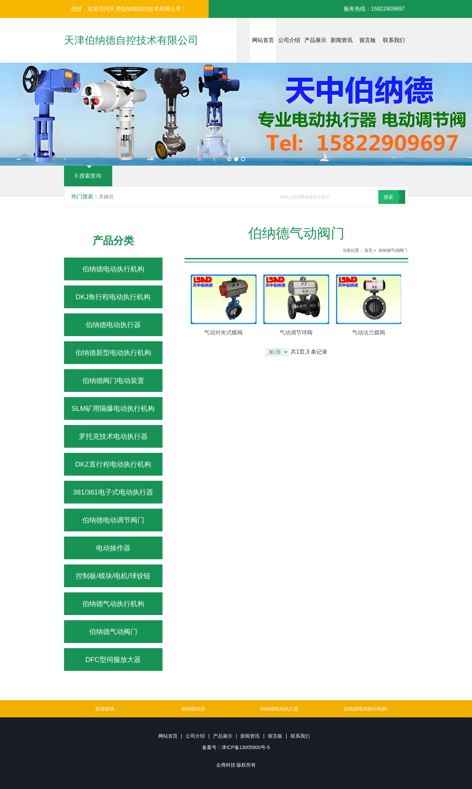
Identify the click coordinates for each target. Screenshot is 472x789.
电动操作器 (113, 548)
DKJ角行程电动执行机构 (113, 297)
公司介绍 (289, 40)
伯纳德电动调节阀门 (113, 520)
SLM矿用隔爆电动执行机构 (113, 408)
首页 (368, 250)
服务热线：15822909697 (374, 9)
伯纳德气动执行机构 (113, 604)
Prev (8, 114)
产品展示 (315, 40)
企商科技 (225, 765)
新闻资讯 (342, 40)
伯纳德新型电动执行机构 (113, 352)
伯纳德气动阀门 (113, 631)
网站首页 (263, 40)
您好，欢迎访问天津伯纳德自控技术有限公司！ (129, 9)
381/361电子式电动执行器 (113, 492)
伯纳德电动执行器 (113, 325)
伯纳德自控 (193, 709)
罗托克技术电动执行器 (113, 436)
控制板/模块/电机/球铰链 (113, 576)
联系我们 (394, 40)
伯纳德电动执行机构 (113, 269)
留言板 (367, 40)
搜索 (388, 197)
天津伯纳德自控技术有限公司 (131, 40)
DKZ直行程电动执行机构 (113, 464)
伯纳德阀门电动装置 (113, 380)
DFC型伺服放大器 (113, 659)
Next (463, 114)
